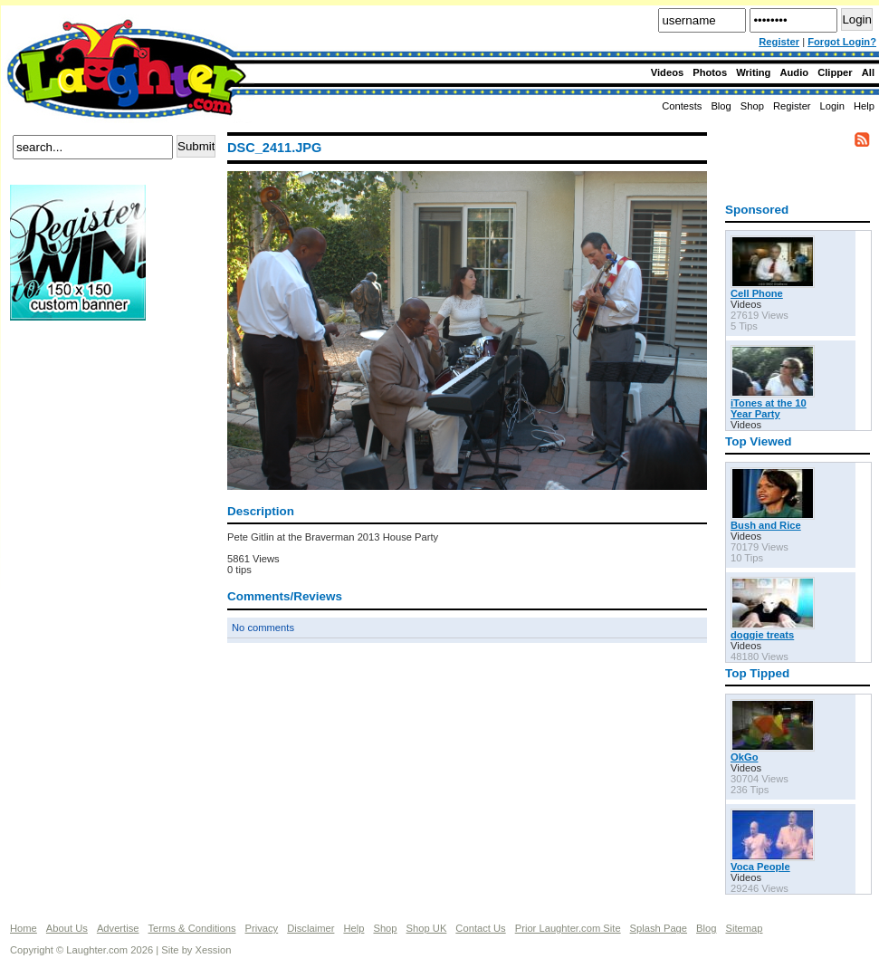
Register (779, 41)
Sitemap (743, 928)
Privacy (262, 928)
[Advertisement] (82, 388)
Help (864, 106)
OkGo (744, 757)
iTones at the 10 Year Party (769, 408)
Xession (214, 949)
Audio (793, 72)
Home (23, 928)
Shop (385, 928)
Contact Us (480, 928)
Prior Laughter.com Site (568, 928)
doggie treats (762, 634)
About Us (67, 928)
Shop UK (426, 928)
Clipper (835, 72)
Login (832, 106)
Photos (710, 72)
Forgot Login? (841, 41)
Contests (682, 106)
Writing (753, 72)
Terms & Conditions (192, 928)
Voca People (760, 866)
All (868, 72)
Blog (721, 106)
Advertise (118, 928)
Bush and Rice (766, 525)
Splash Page (658, 928)
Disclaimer (310, 928)
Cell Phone (757, 293)
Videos (667, 72)
